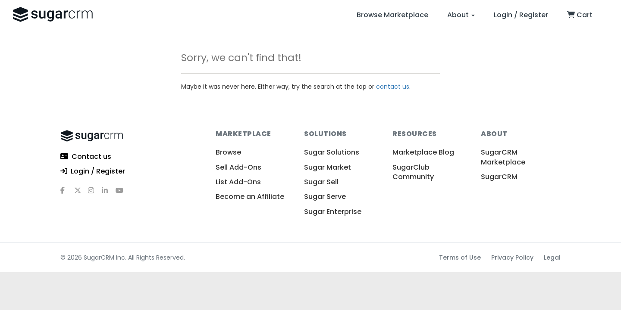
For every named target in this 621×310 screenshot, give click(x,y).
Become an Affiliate (250, 197)
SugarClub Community (413, 172)
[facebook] (67, 194)
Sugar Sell (321, 182)
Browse (228, 152)
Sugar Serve (325, 197)
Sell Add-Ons (238, 167)
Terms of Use (460, 257)
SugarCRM (499, 177)
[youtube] (122, 194)
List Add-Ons (238, 182)
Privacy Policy (512, 257)
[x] (81, 194)
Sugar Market (327, 167)
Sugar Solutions (331, 152)
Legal (552, 257)
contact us (392, 86)
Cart (580, 15)
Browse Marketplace (392, 15)
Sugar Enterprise (332, 212)
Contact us (85, 157)
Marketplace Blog (423, 152)
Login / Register (521, 15)
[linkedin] (109, 194)
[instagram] (95, 194)
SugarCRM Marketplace (503, 157)
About (461, 15)
